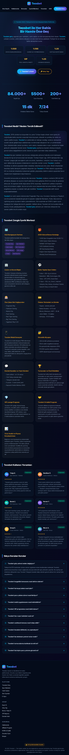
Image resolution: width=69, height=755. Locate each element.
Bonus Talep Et (6, 710)
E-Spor (4, 696)
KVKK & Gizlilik (6, 730)
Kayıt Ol (4, 705)
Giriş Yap (4, 708)
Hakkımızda (15, 9)
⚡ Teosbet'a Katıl (27, 72)
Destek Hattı (6, 716)
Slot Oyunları (6, 693)
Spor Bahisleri (6, 688)
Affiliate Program (7, 728)
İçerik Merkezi (34, 9)
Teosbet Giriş (60, 8)
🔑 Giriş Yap (45, 72)
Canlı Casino (5, 690)
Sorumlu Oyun (6, 733)
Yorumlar (44, 9)
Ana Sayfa (5, 9)
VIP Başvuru (5, 713)
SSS (50, 9)
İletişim (4, 736)
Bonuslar (24, 9)
